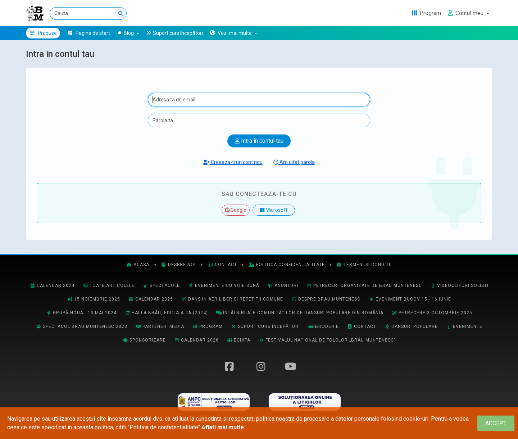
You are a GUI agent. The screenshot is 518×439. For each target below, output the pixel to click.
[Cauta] (88, 13)
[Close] (495, 423)
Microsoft (273, 210)
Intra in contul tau (259, 140)
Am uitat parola (294, 162)
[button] (233, 33)
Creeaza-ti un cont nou (233, 162)
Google (235, 210)
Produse (43, 33)
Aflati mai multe (222, 427)
